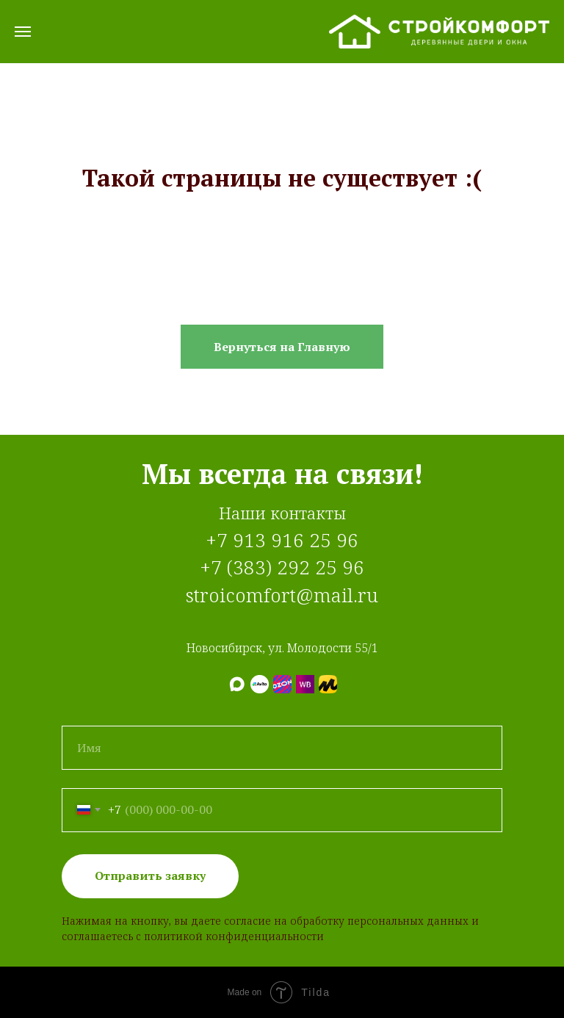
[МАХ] (237, 684)
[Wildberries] (305, 684)
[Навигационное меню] (23, 31)
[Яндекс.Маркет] (328, 684)
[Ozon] (282, 684)
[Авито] (259, 684)
